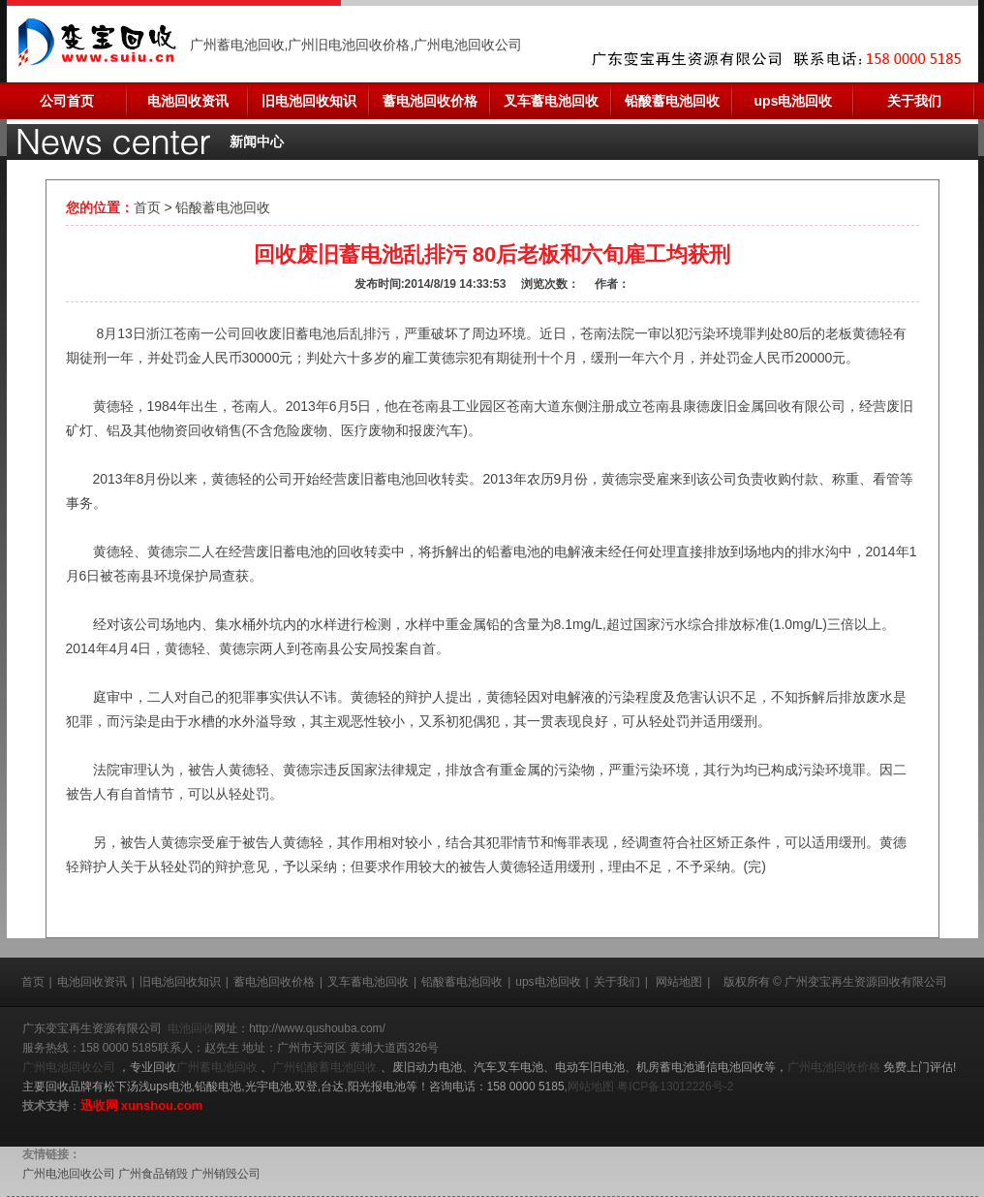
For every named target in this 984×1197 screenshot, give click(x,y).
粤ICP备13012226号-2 (675, 1086)
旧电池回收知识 (308, 101)
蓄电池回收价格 (430, 101)
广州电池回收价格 (835, 1067)
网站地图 (679, 982)
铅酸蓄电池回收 (672, 101)
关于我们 (914, 101)
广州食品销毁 (153, 1174)
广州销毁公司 (226, 1174)
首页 (147, 207)
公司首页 (67, 101)
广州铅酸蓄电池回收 (326, 1067)
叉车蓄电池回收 (551, 101)
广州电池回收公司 (70, 1067)
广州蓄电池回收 (218, 1067)
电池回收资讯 (188, 101)
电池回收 (191, 1028)
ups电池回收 (793, 101)
